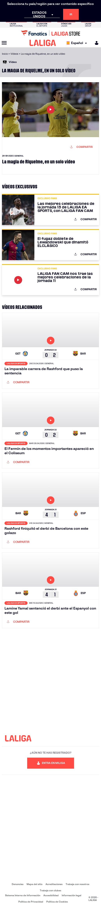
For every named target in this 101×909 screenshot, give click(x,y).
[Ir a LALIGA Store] (50, 33)
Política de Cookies (57, 901)
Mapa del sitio (34, 884)
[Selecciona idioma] (77, 43)
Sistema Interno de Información (22, 895)
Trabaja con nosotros (77, 884)
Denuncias (17, 884)
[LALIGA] (42, 43)
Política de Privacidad (30, 901)
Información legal (71, 895)
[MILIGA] (95, 43)
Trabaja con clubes (50, 890)
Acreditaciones (54, 884)
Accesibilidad (51, 895)
